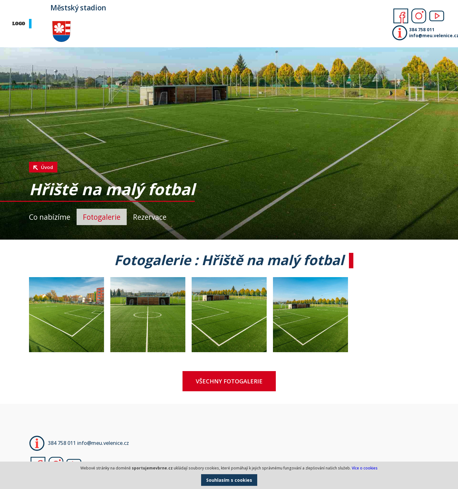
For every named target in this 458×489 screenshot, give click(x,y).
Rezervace (149, 217)
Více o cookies (365, 468)
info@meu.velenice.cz (432, 35)
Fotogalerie (101, 217)
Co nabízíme (49, 217)
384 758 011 (421, 29)
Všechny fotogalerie (229, 381)
